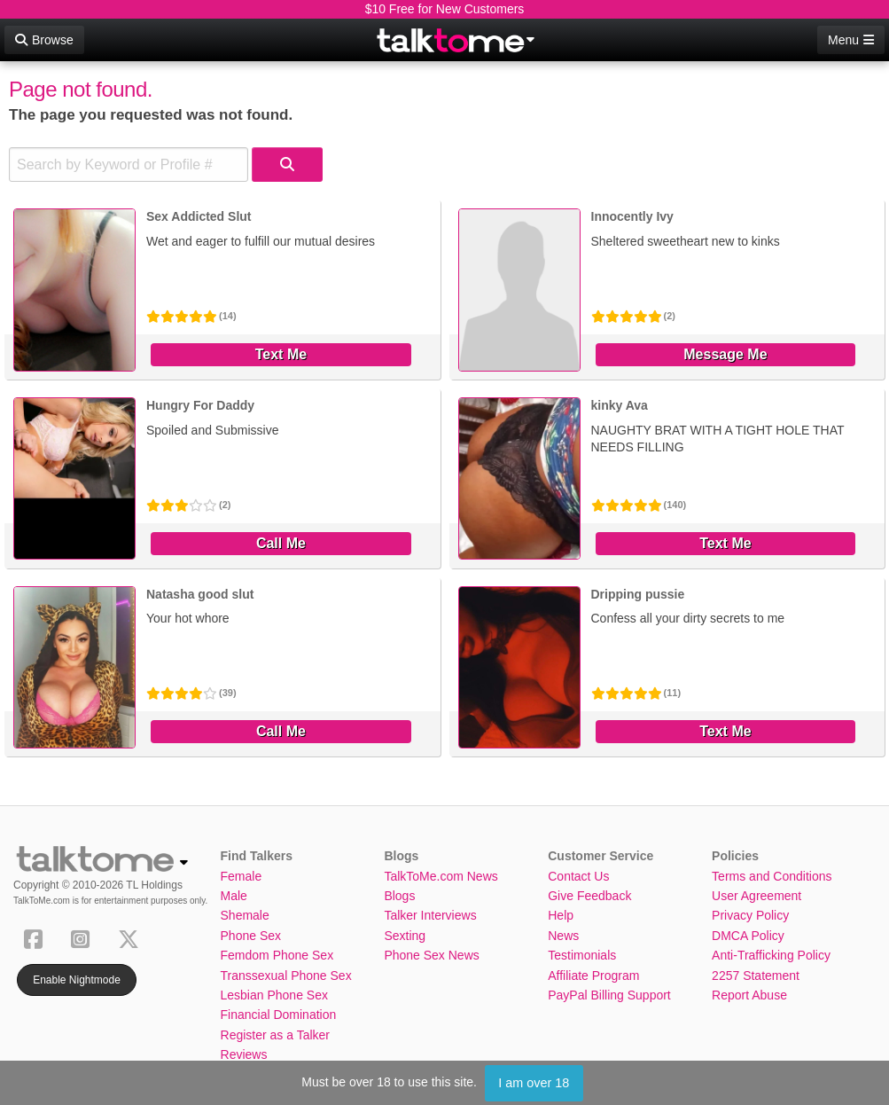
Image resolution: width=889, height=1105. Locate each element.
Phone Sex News (431, 955)
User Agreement (756, 896)
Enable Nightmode (77, 980)
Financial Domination (279, 1014)
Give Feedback (589, 896)
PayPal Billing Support (609, 995)
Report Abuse (749, 995)
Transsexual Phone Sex (286, 975)
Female (241, 876)
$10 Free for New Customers (445, 9)
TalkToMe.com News (440, 876)
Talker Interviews (430, 915)
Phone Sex (251, 936)
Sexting (404, 936)
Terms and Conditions (771, 876)
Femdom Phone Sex (277, 955)
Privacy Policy (750, 915)
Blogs (399, 896)
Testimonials (582, 955)
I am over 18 (533, 1083)
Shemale (245, 915)
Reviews (244, 1054)
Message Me (725, 354)
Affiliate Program (593, 975)
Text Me (281, 354)
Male (234, 896)
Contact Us (578, 876)
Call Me (281, 543)
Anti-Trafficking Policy (771, 955)
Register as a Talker (275, 1035)
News (563, 936)
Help (560, 915)
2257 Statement (755, 975)
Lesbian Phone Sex (274, 995)
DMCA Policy (748, 936)
